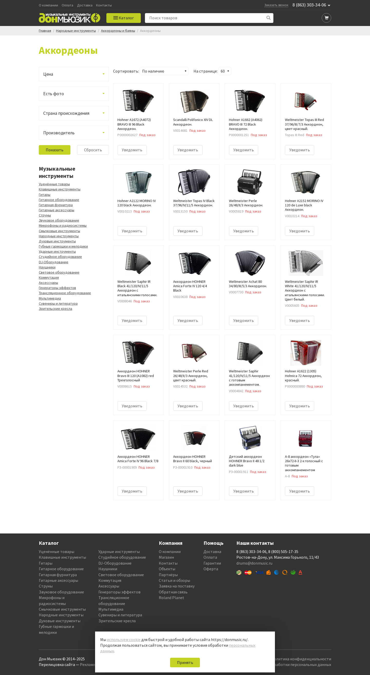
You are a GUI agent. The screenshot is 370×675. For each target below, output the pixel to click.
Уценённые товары (54, 184)
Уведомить (132, 149)
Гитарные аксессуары (56, 210)
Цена (48, 74)
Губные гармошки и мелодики (63, 246)
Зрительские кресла (55, 308)
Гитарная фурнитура (56, 205)
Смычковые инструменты (59, 231)
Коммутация (49, 277)
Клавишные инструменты (59, 189)
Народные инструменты (59, 236)
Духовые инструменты (57, 241)
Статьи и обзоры (174, 580)
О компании (48, 5)
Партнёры (168, 574)
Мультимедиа (50, 298)
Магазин (166, 557)
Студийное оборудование (60, 256)
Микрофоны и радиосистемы (63, 225)
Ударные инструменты (57, 251)
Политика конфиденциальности (301, 658)
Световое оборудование (59, 272)
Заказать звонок (276, 5)
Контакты (104, 5)
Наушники (47, 267)
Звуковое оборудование (59, 220)
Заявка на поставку (177, 586)
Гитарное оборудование (59, 199)
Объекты (167, 568)
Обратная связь (173, 591)
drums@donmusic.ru (254, 563)
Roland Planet (171, 597)
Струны (45, 215)
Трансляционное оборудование (65, 293)
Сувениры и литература (58, 303)
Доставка (84, 5)
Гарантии (212, 563)
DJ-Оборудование (53, 262)
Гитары (44, 194)
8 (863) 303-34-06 (309, 5)
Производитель (59, 133)
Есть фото (53, 94)
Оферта (210, 568)
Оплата (67, 5)
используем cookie (124, 639)
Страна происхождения (66, 113)
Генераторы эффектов (57, 287)
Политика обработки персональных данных (290, 664)
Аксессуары (48, 282)
